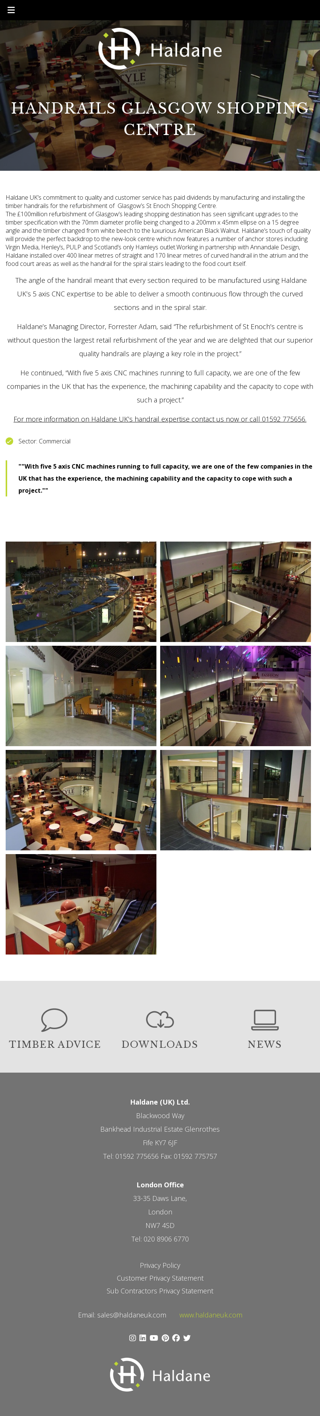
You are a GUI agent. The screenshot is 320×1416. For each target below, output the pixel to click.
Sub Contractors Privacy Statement (160, 1290)
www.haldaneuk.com (210, 1314)
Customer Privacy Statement (160, 1277)
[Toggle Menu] (11, 10)
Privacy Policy (160, 1265)
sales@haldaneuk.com (131, 1314)
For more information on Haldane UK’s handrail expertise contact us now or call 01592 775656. (160, 418)
